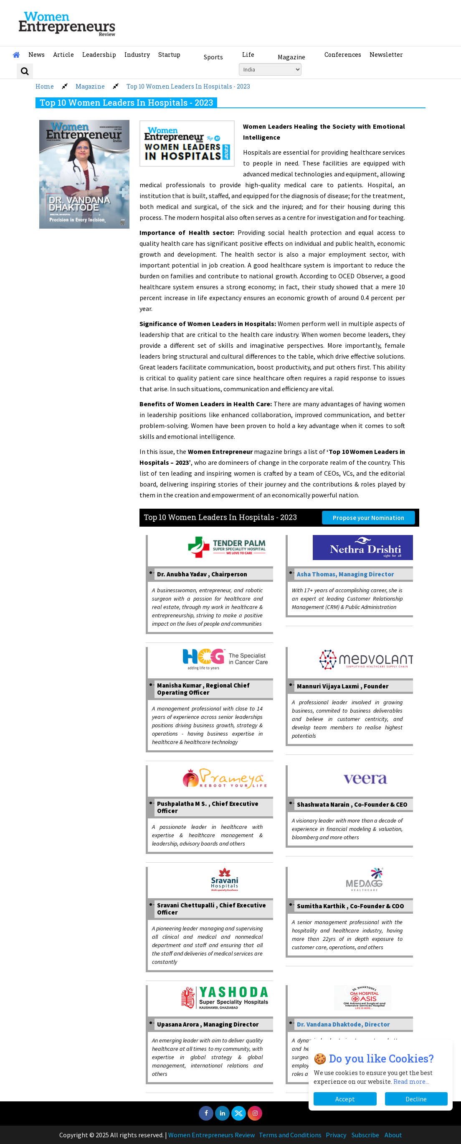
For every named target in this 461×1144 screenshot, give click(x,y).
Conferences (342, 55)
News (36, 55)
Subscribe (365, 1135)
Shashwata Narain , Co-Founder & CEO (352, 804)
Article (63, 55)
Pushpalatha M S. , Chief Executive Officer (207, 807)
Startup (169, 55)
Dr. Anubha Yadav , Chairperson (202, 574)
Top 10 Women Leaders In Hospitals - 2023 (188, 86)
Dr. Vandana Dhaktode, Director (343, 1024)
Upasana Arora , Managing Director (207, 1024)
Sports (213, 57)
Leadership (99, 55)
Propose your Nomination (368, 518)
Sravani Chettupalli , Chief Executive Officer (211, 908)
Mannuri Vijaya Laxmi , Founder (342, 686)
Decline (416, 1099)
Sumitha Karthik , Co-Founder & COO (350, 906)
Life (248, 55)
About (393, 1135)
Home (44, 86)
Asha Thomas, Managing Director (345, 574)
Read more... (411, 1081)
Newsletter (386, 55)
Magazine (291, 57)
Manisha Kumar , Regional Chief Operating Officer (203, 688)
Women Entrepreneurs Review (211, 1135)
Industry (137, 55)
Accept (345, 1099)
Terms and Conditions (290, 1135)
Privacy (336, 1135)
